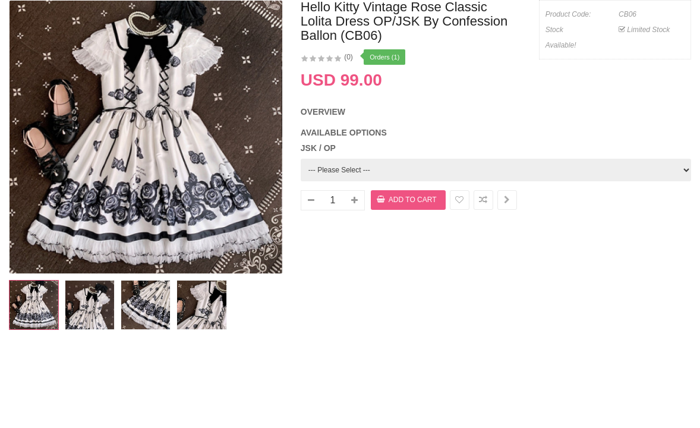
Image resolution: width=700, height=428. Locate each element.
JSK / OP (318, 148)
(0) (348, 57)
